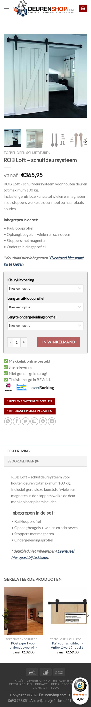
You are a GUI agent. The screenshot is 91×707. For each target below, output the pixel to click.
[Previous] (3, 625)
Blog (55, 687)
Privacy (41, 684)
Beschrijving (19, 451)
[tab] (45, 451)
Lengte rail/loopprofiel (25, 298)
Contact (40, 687)
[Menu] (6, 8)
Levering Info (38, 680)
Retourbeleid (20, 684)
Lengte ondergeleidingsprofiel (31, 317)
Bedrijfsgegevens (66, 684)
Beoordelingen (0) (23, 461)
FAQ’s (19, 680)
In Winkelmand (58, 342)
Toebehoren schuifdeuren (27, 153)
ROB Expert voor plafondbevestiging (23, 645)
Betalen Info (64, 680)
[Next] (85, 141)
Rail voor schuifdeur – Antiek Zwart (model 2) (67, 645)
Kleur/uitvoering (20, 280)
